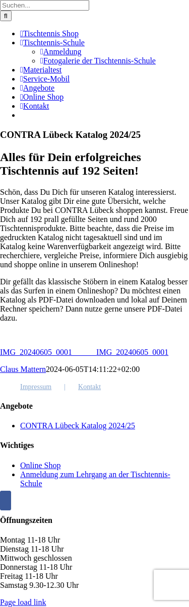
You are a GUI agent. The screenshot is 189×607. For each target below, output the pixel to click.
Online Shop (40, 465)
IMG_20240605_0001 (48, 352)
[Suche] (6, 16)
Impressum (35, 387)
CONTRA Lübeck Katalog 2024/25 (77, 425)
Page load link (23, 602)
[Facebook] (5, 500)
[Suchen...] (44, 5)
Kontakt (89, 387)
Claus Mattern (23, 369)
